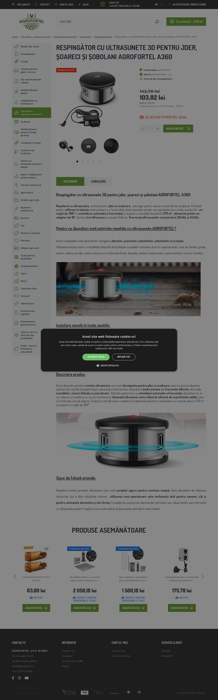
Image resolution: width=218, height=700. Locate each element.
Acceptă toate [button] (96, 357)
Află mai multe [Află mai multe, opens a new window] (115, 348)
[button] (109, 365)
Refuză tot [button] (123, 357)
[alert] (109, 350)
